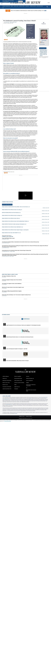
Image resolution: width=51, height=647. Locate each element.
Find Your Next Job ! (43, 48)
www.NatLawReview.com (8, 404)
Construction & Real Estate (7, 386)
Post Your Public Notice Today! (7, 204)
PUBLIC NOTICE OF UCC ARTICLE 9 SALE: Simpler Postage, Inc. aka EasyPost (15, 229)
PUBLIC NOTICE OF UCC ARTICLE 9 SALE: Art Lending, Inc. (12, 209)
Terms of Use (40, 397)
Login (49, 2)
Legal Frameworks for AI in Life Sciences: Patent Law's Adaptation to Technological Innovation (23, 325)
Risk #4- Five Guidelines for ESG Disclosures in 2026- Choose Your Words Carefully (26, 10)
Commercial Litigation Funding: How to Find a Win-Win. (12, 279)
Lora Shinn (4, 280)
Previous (45, 10)
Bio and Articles (42, 44)
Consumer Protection (29, 27)
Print (28, 37)
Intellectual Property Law (30, 378)
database (30, 398)
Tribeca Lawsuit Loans (13, 22)
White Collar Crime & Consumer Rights (31, 390)
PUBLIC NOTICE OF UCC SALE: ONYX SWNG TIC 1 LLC (11, 232)
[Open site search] (47, 6)
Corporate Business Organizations (29, 29)
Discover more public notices (6, 235)
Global (15, 384)
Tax (26, 387)
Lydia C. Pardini (11, 256)
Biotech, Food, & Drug (6, 382)
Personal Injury (29, 32)
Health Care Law (17, 386)
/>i (33, 37)
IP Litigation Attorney (43, 52)
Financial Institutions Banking (29, 31)
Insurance (27, 376)
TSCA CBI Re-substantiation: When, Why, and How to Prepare (17, 360)
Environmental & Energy (18, 378)
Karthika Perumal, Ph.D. (6, 251)
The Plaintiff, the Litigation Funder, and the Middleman (11, 283)
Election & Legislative (17, 376)
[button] (25, 195)
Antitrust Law (5, 378)
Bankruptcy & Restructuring (7, 380)
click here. (16, 413)
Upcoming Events (6, 314)
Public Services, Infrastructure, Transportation (31, 385)
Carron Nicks (7, 22)
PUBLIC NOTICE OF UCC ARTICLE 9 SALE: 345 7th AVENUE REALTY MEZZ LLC (15, 221)
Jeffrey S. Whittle (12, 251)
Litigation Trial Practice (30, 33)
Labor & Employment (29, 380)
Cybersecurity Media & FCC (7, 388)
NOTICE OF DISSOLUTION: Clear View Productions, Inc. (11, 212)
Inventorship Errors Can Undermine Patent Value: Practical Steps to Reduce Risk (16, 250)
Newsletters (21, 6)
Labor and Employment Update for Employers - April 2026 (16, 348)
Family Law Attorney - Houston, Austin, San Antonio (43, 54)
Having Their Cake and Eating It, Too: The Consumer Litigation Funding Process (16, 294)
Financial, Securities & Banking (19, 382)
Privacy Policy (45, 397)
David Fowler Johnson (6, 247)
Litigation (27, 382)
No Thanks (20, 1)
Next (46, 10)
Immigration (16, 388)
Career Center (33, 6)
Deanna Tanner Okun (6, 256)
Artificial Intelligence (6, 376)
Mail (30, 37)
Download (31, 37)
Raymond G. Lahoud (6, 239)
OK (17, 1)
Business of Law (5, 384)
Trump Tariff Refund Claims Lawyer (8, 238)
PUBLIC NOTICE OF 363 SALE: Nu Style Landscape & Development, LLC (14, 224)
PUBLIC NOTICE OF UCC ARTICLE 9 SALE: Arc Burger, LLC (12, 215)
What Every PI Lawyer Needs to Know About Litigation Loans (13, 287)
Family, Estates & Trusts (18, 380)
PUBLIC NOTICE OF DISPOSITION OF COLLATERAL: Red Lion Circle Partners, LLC (16, 206)
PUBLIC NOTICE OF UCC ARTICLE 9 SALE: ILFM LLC (11, 218)
